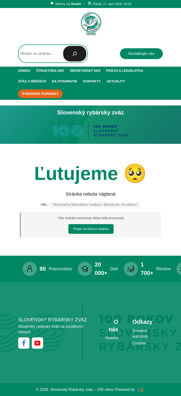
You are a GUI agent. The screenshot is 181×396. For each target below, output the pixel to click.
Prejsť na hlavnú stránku (91, 229)
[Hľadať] (74, 53)
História (112, 338)
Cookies (139, 343)
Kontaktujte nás (141, 54)
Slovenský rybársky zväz (52, 319)
